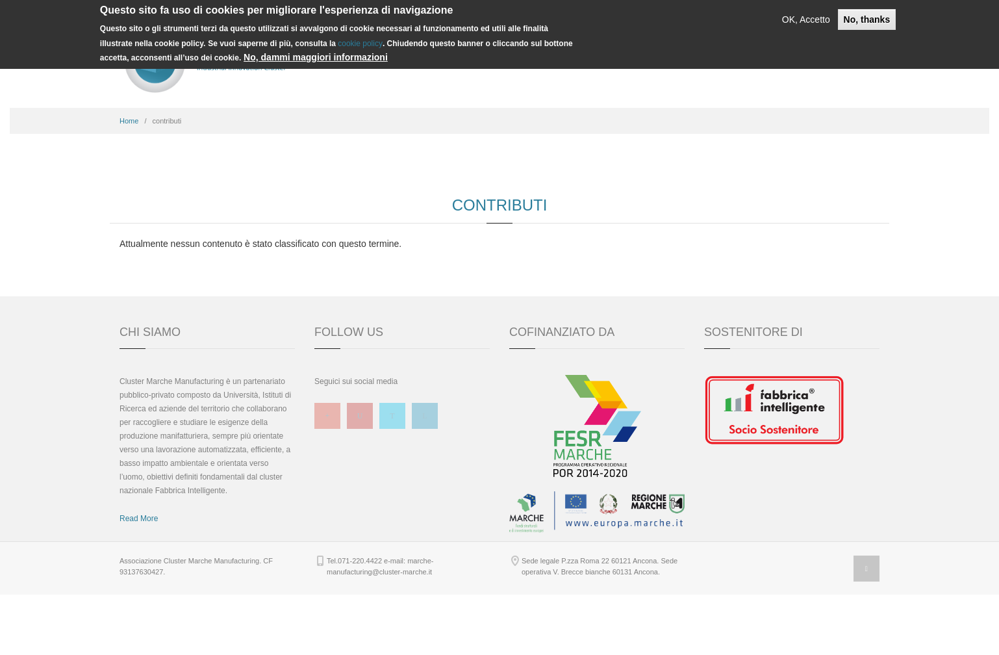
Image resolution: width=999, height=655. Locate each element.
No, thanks (867, 19)
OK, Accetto (806, 19)
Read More (139, 579)
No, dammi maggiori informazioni (316, 57)
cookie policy (360, 43)
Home (129, 181)
